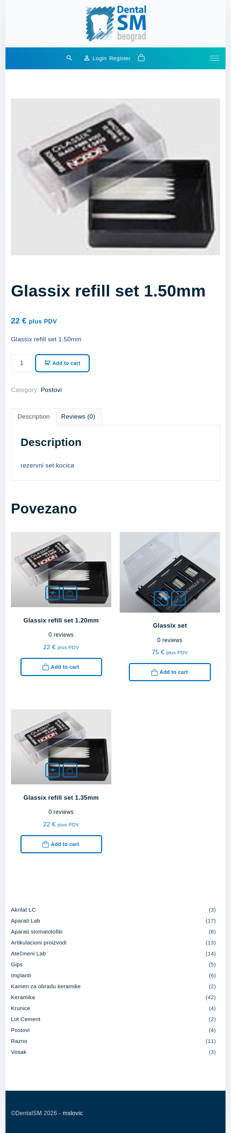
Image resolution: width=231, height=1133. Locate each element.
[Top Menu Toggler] (215, 58)
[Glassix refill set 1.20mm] (52, 593)
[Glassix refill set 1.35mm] (52, 770)
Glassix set (170, 625)
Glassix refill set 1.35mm (61, 797)
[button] (142, 58)
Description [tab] (34, 416)
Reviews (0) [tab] (78, 416)
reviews (61, 635)
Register (119, 58)
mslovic (73, 1113)
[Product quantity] (22, 363)
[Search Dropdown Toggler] (69, 58)
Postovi (51, 390)
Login (100, 58)
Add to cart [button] (69, 593)
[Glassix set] (161, 598)
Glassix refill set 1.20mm (61, 620)
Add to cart (66, 363)
